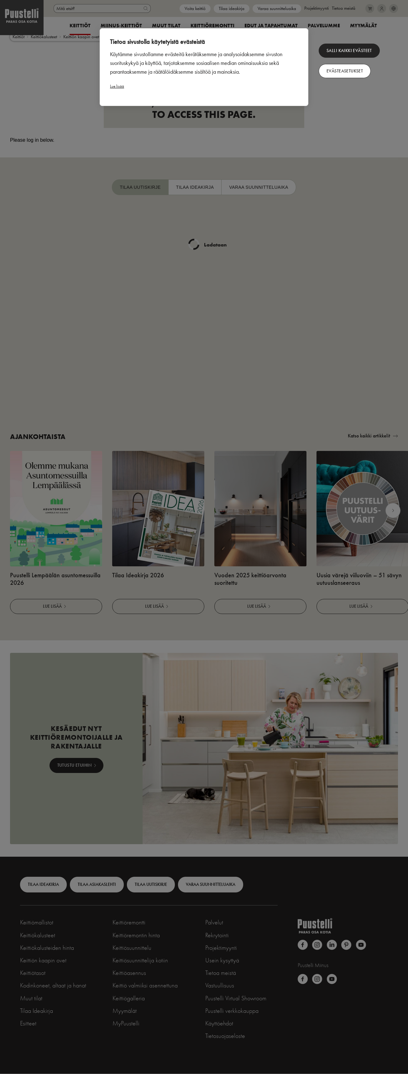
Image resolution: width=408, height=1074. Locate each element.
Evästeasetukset (345, 71)
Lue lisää (117, 86)
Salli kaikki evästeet (349, 50)
